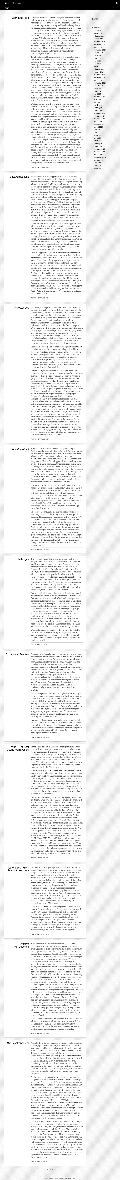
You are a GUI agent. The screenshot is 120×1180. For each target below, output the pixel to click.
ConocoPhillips (58, 207)
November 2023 (99, 97)
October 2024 (98, 80)
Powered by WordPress (54, 1178)
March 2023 (98, 105)
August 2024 (98, 86)
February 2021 (99, 144)
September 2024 (100, 83)
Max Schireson (45, 69)
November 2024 (99, 77)
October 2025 (98, 47)
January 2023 (99, 110)
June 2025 (97, 58)
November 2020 (99, 152)
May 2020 (97, 168)
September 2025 (100, 50)
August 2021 (98, 127)
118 (46, 1169)
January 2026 (99, 39)
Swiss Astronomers (18, 1043)
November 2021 (99, 119)
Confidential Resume (17, 654)
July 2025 (97, 55)
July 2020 (97, 163)
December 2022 (99, 113)
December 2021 (99, 116)
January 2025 (99, 72)
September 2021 (100, 124)
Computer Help (20, 18)
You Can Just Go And (19, 450)
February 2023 (99, 108)
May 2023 (97, 100)
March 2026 (98, 33)
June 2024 (97, 91)
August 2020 (98, 160)
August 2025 (98, 53)
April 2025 (97, 64)
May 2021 (97, 135)
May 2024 (97, 94)
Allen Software (14, 3)
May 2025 (97, 61)
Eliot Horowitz (67, 603)
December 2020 (99, 149)
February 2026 (99, 36)
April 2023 (97, 102)
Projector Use (21, 307)
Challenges (23, 559)
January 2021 (99, 146)
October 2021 (98, 121)
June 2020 (97, 166)
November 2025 (99, 44)
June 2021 (97, 133)
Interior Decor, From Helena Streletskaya (18, 869)
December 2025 (99, 42)
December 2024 (99, 75)
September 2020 (100, 157)
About (6, 8)
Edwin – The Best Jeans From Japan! (18, 748)
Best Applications (19, 176)
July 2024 (97, 88)
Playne (72, 1178)
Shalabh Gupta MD (44, 386)
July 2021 (97, 130)
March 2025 (98, 66)
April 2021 (97, 138)
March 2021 (98, 141)
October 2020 (98, 154)
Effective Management (21, 945)
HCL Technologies (56, 340)
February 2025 (99, 69)
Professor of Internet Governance (44, 265)
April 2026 (97, 31)
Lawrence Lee (58, 786)
